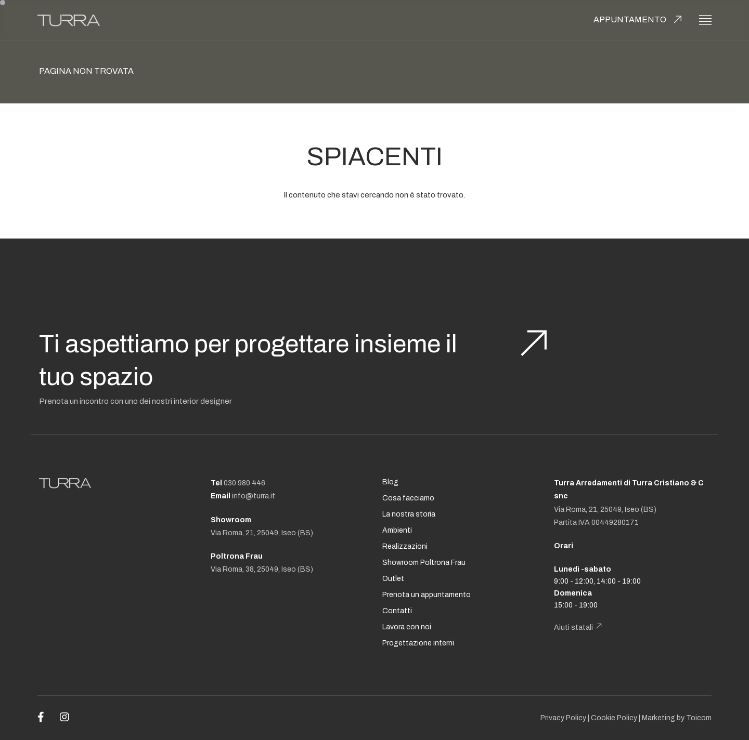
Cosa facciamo (408, 498)
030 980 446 (244, 483)
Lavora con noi (406, 627)
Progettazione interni (418, 643)
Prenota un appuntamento (426, 595)
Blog (390, 482)
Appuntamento (629, 19)
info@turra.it (253, 496)
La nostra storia (408, 514)
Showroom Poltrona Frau (424, 562)
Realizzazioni (405, 546)
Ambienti (397, 530)
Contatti (397, 611)
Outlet (393, 579)
